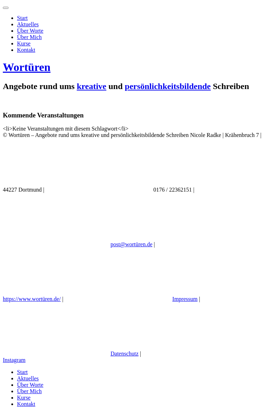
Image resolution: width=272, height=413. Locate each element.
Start (22, 18)
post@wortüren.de (131, 244)
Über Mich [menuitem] (29, 391)
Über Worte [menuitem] (30, 385)
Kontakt (26, 50)
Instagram (14, 360)
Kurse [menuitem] (23, 398)
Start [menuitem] (22, 372)
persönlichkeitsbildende (168, 86)
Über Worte (30, 31)
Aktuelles (28, 24)
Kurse (23, 43)
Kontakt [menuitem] (26, 404)
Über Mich (29, 37)
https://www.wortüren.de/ (32, 299)
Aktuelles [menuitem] (28, 378)
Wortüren (27, 67)
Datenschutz (124, 354)
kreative (92, 86)
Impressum (185, 299)
